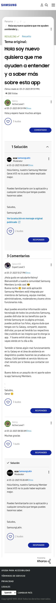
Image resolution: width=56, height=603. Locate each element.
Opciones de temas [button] (46, 29)
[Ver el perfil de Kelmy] (15, 101)
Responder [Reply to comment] (38, 240)
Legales (5, 587)
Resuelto (26, 36)
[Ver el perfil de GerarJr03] (16, 264)
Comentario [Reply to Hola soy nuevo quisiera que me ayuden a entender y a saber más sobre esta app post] (40, 130)
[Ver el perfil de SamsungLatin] (23, 158)
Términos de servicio (13, 576)
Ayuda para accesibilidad (15, 570)
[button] (46, 102)
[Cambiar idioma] (8, 593)
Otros (28, 108)
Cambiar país (25, 593)
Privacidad (7, 581)
